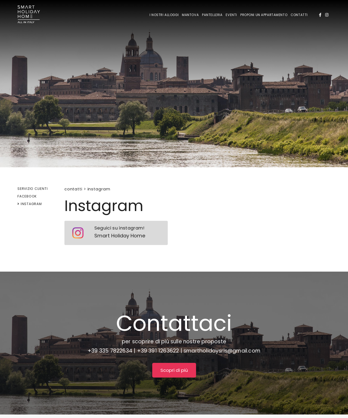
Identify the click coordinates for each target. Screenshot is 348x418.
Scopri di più (174, 370)
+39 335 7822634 (110, 350)
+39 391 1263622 (158, 350)
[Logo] (29, 15)
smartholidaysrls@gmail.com (222, 350)
